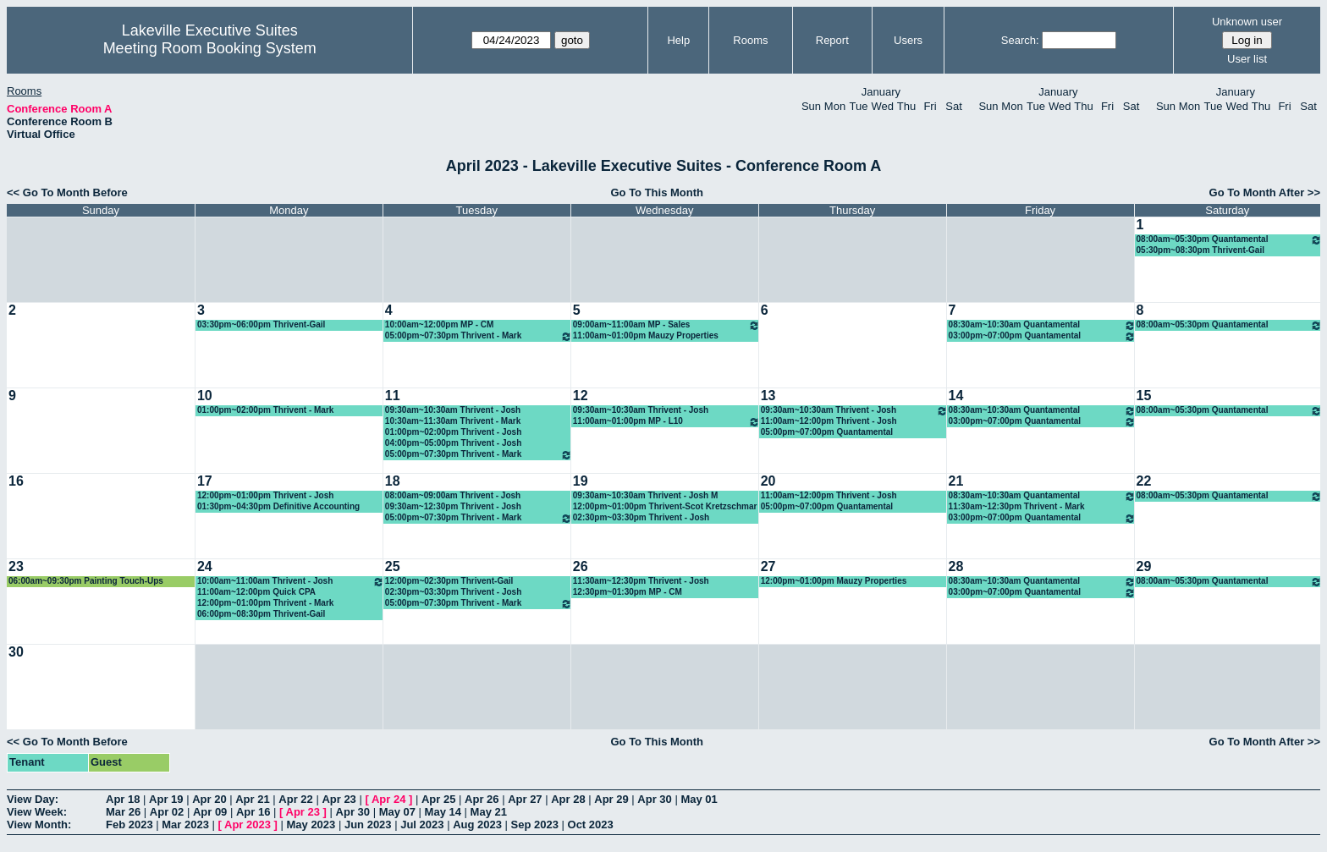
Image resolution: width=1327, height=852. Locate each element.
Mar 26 (123, 811)
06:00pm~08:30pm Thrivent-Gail (261, 613)
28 (956, 566)
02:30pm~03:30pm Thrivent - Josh (641, 517)
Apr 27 (525, 799)
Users (908, 40)
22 (1144, 481)
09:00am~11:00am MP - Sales (666, 325)
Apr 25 (438, 799)
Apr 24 (388, 799)
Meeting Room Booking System (210, 48)
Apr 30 (654, 799)
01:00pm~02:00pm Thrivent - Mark (265, 410)
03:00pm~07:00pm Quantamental (1042, 336)
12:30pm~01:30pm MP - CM (627, 591)
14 (956, 395)
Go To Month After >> (1264, 192)
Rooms (750, 40)
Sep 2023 (535, 824)
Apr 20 (209, 799)
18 (392, 481)
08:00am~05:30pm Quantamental (1229, 239)
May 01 (698, 799)
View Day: (32, 799)
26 (580, 566)
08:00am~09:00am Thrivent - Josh (452, 495)
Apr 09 (210, 811)
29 (1144, 566)
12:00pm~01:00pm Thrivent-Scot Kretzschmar (665, 506)
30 (16, 652)
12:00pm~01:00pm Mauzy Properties (834, 580)
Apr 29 (611, 799)
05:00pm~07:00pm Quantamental (827, 432)
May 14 (443, 811)
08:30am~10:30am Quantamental (1042, 325)
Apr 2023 (247, 824)
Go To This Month (656, 192)
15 (1144, 395)
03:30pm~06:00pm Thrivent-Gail (261, 324)
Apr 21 (252, 799)
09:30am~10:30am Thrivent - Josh (452, 410)
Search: (1020, 40)
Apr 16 (253, 811)
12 (580, 395)
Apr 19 (166, 799)
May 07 (397, 811)
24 (204, 566)
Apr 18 (123, 799)
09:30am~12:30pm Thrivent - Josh (453, 506)
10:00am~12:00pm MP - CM (439, 324)
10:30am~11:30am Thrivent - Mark (452, 421)
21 (956, 481)
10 (204, 395)
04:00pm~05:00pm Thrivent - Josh (453, 443)
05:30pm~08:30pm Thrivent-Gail (1200, 250)
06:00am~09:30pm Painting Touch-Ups (85, 580)
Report (832, 40)
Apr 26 (481, 799)
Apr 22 (295, 799)
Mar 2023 (185, 824)
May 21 (489, 811)
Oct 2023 (591, 824)
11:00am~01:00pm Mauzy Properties (646, 335)
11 (392, 395)
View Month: (39, 824)
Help (678, 40)
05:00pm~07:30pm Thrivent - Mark (478, 336)
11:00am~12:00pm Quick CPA (256, 591)
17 (204, 481)
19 (580, 481)
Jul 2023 (421, 824)
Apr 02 (167, 811)
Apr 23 (338, 799)
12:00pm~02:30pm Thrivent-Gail (449, 580)
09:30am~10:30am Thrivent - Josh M (645, 495)
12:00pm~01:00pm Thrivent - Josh (265, 495)
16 (16, 481)
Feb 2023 (129, 824)
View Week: (37, 811)
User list (1247, 58)
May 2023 (310, 824)
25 (392, 566)
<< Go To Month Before (67, 192)
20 (768, 481)
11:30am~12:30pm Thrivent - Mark (1017, 506)
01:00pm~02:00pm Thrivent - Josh (453, 432)
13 (768, 395)
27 (768, 566)
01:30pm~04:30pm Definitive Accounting (278, 506)
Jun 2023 (368, 824)
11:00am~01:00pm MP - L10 (666, 421)
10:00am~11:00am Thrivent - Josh (290, 581)
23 (16, 566)
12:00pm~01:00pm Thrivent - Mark (265, 602)
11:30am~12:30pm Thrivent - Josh (641, 580)
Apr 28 (568, 799)
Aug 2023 (477, 824)
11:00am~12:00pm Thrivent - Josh (829, 421)
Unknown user (1247, 21)
